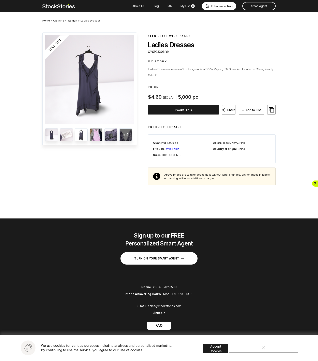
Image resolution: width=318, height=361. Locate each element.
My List (187, 6)
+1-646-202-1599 (165, 284)
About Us (138, 6)
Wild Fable (180, 36)
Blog (156, 6)
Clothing (58, 20)
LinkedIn (159, 309)
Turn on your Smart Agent (159, 255)
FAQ (169, 6)
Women (72, 20)
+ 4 (126, 135)
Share (232, 110)
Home (46, 20)
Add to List (255, 110)
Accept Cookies (221, 340)
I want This (182, 110)
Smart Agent (259, 6)
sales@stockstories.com (164, 303)
